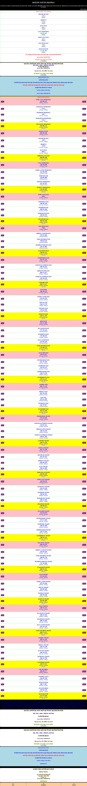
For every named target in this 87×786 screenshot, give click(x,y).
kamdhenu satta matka (33, 706)
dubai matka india (51, 707)
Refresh (43, 17)
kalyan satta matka (54, 706)
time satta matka (68, 703)
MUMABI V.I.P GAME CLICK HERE (43, 60)
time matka (40, 700)
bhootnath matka (43, 701)
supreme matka (22, 702)
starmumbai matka (4, 702)
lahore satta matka (32, 705)
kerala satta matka (17, 703)
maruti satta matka (82, 703)
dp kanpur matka (55, 708)
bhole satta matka (48, 706)
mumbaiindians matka (15, 701)
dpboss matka (39, 708)
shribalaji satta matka (46, 703)
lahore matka (57, 701)
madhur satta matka (13, 704)
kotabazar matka (11, 703)
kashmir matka (63, 702)
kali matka (18, 700)
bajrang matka (57, 702)
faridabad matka (28, 701)
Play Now (43, 103)
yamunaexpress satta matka (24, 705)
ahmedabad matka (29, 702)
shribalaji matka (24, 700)
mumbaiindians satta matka (64, 704)
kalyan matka (52, 702)
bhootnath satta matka (15, 705)
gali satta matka (53, 703)
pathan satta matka (75, 703)
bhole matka (47, 702)
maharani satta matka (21, 704)
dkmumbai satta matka (78, 706)
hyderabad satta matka (7, 706)
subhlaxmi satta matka (61, 703)
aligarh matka (10, 702)
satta (32, 707)
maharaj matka (55, 700)
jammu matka (41, 702)
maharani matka (68, 700)
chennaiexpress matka (35, 701)
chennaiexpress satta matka (5, 705)
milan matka (62, 701)
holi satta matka (46, 705)
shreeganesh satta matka (45, 704)
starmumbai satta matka (77, 705)
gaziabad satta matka (73, 704)
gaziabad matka (22, 701)
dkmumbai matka (70, 702)
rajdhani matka (77, 701)
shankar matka (8, 700)
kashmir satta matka (69, 706)
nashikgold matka (76, 702)
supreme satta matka (15, 706)
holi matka (66, 701)
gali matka (29, 700)
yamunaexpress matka (50, 701)
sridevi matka (13, 700)
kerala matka (2, 700)
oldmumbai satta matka (19, 707)
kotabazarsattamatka (27, 707)
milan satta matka (39, 705)
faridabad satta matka (81, 704)
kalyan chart (49, 708)
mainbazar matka (83, 702)
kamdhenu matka (36, 702)
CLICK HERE (43, 60)
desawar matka (73, 700)
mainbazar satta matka (10, 707)
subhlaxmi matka (34, 700)
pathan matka (44, 700)
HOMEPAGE (43, 781)
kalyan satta (44, 708)
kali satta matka (39, 703)
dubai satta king (37, 707)
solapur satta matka (36, 704)
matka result (34, 708)
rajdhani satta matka (61, 705)
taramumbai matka (6, 701)
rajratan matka (71, 701)
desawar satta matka (29, 704)
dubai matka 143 (70, 707)
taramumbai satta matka (54, 704)
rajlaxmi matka (83, 701)
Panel (84, 101)
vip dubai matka (64, 707)
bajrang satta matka (62, 706)
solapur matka (79, 700)
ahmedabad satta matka (24, 706)
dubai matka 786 (77, 707)
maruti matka (50, 700)
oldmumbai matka (4, 703)
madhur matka (61, 700)
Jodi (3, 101)
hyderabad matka (16, 702)
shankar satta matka (25, 703)
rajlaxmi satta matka (68, 705)
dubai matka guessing (44, 707)
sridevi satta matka (32, 703)
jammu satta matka (40, 706)
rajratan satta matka (53, 705)
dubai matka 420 (58, 707)
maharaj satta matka (5, 704)
